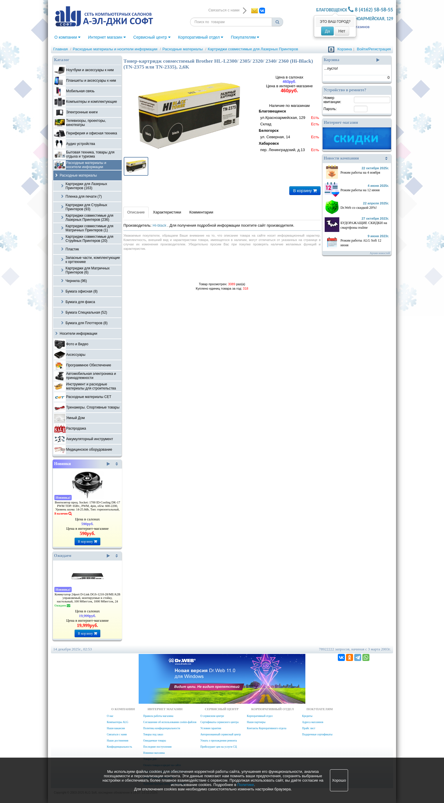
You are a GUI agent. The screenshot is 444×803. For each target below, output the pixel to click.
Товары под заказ (153, 734)
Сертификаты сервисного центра (219, 722)
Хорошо (339, 780)
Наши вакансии (116, 728)
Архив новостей (380, 253)
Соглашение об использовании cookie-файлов (169, 722)
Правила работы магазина (158, 716)
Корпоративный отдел (200, 37)
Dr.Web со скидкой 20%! (358, 208)
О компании (67, 37)
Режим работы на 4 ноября (360, 172)
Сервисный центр (152, 37)
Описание (136, 212)
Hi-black (160, 225)
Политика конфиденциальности (161, 728)
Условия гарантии (210, 728)
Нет (341, 31)
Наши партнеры (256, 722)
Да (327, 31)
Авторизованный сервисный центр (220, 734)
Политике (245, 785)
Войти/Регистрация (374, 49)
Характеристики (167, 212)
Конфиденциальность (119, 746)
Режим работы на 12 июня (360, 190)
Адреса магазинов (312, 722)
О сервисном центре (212, 716)
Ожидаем (82, 555)
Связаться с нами (117, 734)
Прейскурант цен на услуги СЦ (218, 746)
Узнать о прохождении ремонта (218, 740)
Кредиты (307, 716)
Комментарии (201, 212)
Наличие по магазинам (289, 128)
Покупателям (245, 37)
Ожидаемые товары (154, 740)
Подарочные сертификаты (317, 734)
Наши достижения (117, 740)
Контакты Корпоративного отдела (266, 728)
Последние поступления (157, 746)
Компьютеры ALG (117, 722)
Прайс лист (308, 728)
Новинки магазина (154, 752)
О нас (110, 716)
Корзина (344, 49)
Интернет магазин (107, 37)
